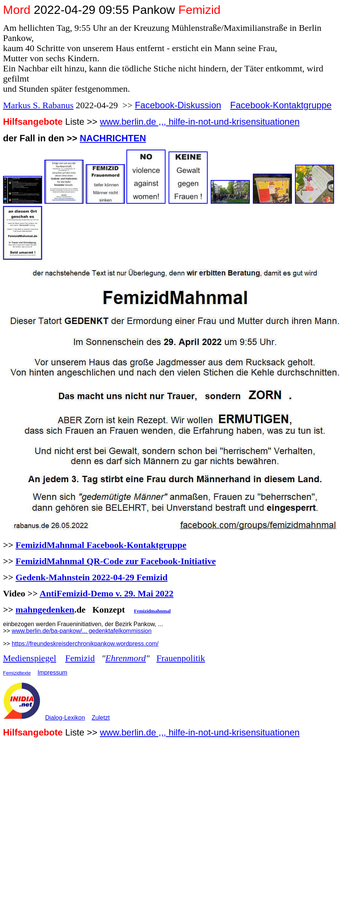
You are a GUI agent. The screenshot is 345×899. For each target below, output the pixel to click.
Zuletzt (101, 717)
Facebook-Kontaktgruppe (281, 105)
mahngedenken (44, 609)
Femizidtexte (17, 673)
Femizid (80, 658)
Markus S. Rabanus (38, 105)
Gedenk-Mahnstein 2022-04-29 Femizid (91, 577)
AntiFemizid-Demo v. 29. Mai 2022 (106, 593)
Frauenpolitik (181, 658)
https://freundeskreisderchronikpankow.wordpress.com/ (85, 643)
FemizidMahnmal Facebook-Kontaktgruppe (100, 545)
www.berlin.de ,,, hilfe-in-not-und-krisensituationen (199, 122)
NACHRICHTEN (113, 138)
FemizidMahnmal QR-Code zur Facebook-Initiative (115, 561)
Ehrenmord (125, 658)
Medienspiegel (29, 658)
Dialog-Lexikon (65, 717)
